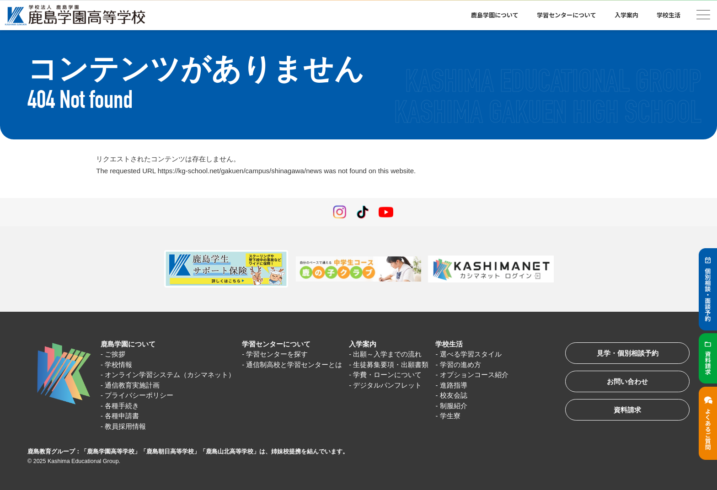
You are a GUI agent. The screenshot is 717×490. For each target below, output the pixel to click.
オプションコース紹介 (474, 374)
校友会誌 (453, 395)
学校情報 (118, 364)
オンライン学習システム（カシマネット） (170, 374)
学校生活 (668, 15)
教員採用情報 (125, 426)
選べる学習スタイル (471, 354)
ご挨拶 (115, 354)
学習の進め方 (460, 364)
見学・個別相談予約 (627, 353)
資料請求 (627, 410)
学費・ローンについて (387, 374)
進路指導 (453, 385)
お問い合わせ (627, 381)
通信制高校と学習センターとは (294, 364)
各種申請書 (122, 416)
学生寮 (450, 416)
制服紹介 (453, 406)
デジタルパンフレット (387, 385)
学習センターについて (566, 15)
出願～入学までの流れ (387, 354)
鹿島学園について (495, 15)
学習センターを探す (277, 354)
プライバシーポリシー (139, 395)
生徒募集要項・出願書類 (391, 364)
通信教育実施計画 (132, 385)
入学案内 (626, 15)
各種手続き (122, 406)
